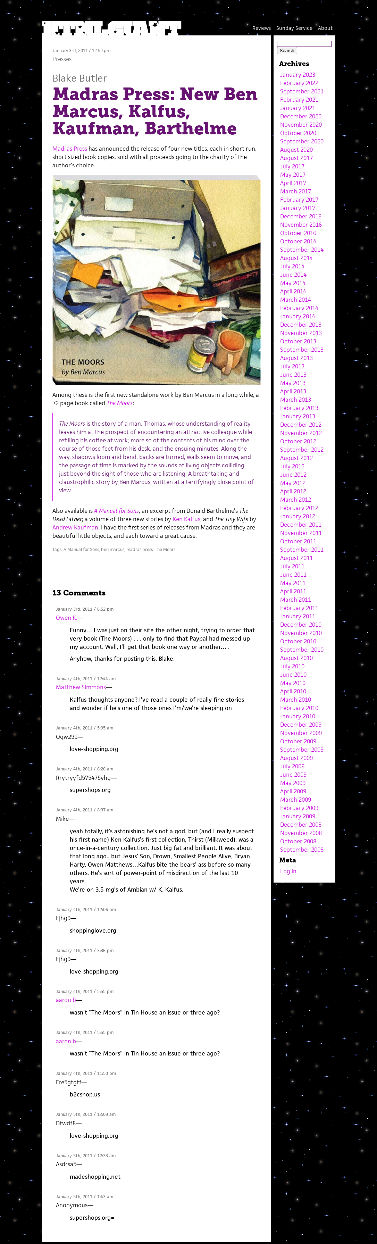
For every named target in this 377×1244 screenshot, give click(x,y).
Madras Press (69, 148)
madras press (139, 549)
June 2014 (293, 274)
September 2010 (302, 649)
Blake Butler (79, 78)
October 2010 (298, 641)
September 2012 (302, 449)
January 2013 (297, 416)
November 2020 (301, 124)
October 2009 (298, 741)
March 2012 (295, 499)
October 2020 (298, 133)
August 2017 (296, 158)
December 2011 (300, 524)
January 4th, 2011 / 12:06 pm (86, 909)
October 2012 (298, 441)
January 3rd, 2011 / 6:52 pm (85, 609)
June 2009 (293, 774)
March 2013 (295, 399)
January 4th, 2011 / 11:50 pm (86, 1073)
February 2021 (299, 99)
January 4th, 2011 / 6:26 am (84, 769)
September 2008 (302, 849)
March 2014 (295, 299)
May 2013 (292, 383)
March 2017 (295, 191)
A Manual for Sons (81, 549)
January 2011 (297, 616)
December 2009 (300, 724)
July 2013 (292, 366)
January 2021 (297, 108)
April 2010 (293, 691)
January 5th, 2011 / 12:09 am (86, 1114)
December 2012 (300, 424)
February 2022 (299, 83)
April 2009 (293, 791)
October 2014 (298, 241)
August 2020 (296, 149)
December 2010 (300, 624)
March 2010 (295, 699)
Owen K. (66, 617)
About (325, 28)
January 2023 (297, 74)
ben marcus (112, 549)
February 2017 (299, 199)
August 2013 (296, 358)
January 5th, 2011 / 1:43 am (84, 1197)
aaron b (66, 1000)
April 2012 (293, 491)
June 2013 (293, 374)
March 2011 (295, 599)
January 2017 (297, 208)
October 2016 (298, 233)
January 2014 (297, 316)
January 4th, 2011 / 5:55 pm (85, 991)
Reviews (261, 28)
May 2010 (292, 683)
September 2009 (302, 749)
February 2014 (299, 308)
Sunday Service (294, 28)
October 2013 (298, 341)
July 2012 (292, 466)
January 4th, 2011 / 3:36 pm (85, 950)
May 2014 (292, 283)
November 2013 (301, 333)
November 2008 (301, 833)
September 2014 (302, 249)
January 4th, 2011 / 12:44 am (86, 679)
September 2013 (302, 349)
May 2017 (292, 174)
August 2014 (296, 258)
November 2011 (301, 533)
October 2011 (298, 541)
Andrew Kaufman (75, 527)
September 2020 (302, 141)
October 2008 (298, 841)
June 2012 (293, 474)
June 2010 (293, 674)
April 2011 (293, 591)
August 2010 (296, 658)
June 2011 (293, 574)
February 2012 (299, 508)
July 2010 (292, 666)
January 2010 (297, 716)
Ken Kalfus (186, 519)
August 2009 (296, 758)
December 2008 (300, 824)
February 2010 (299, 708)
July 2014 (292, 266)
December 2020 (300, 116)
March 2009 (295, 799)
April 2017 (293, 183)
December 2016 (300, 216)
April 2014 (293, 291)
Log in (288, 871)
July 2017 (292, 166)
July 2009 (292, 766)
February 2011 (299, 608)
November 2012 (301, 433)
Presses (62, 59)
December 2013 (300, 324)
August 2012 (296, 458)
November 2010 (301, 633)
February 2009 (299, 808)
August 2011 (296, 558)
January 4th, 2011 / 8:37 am (84, 810)
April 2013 (293, 391)
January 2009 (297, 816)
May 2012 (292, 483)
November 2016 (301, 224)
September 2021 (302, 91)
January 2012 (297, 516)
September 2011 (302, 549)
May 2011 (292, 583)
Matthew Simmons (81, 687)
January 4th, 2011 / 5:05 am (84, 728)
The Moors (165, 549)
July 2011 (292, 566)
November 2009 (301, 733)
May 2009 (292, 783)
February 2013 (299, 408)
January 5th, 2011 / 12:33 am (86, 1156)
